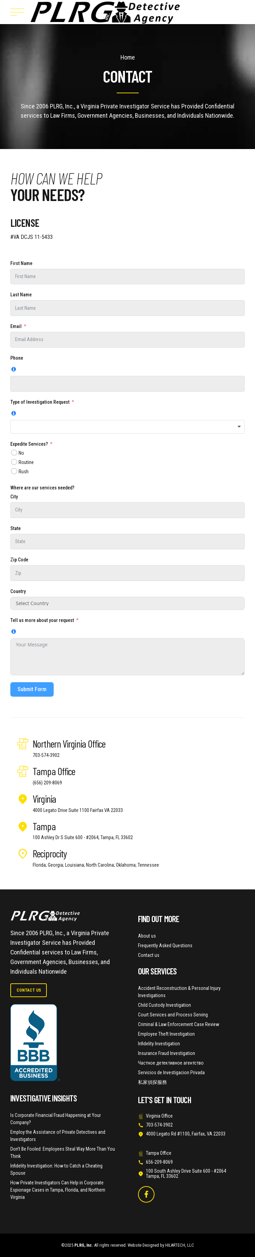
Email (16, 326)
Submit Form (32, 689)
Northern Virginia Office (69, 743)
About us (147, 936)
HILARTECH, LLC (179, 1245)
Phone (16, 358)
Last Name (21, 294)
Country (18, 591)
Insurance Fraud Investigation (166, 1053)
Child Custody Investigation (164, 1005)
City (14, 496)
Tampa (44, 826)
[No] (14, 452)
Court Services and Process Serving (173, 1014)
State (15, 528)
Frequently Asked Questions (165, 945)
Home (127, 57)
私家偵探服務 (152, 1082)
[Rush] (14, 471)
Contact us (148, 955)
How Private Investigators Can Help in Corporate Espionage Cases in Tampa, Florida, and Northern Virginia (57, 1190)
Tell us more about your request (42, 620)
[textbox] (127, 426)
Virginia (44, 798)
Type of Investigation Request (40, 402)
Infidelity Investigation (159, 1043)
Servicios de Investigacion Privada (171, 1072)
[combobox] (127, 427)
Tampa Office (54, 771)
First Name (21, 263)
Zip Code (19, 559)
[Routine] (14, 461)
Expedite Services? (29, 444)
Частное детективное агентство (171, 1063)
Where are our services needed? (42, 487)
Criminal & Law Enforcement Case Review (178, 1024)
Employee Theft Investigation (166, 1034)
